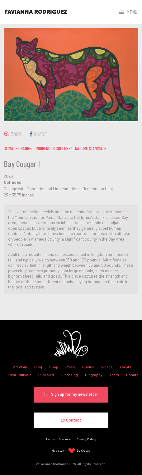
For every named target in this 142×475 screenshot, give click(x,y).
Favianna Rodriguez (35, 12)
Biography (93, 374)
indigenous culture (53, 148)
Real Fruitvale (19, 374)
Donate (132, 374)
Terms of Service (58, 439)
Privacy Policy (86, 439)
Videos (107, 367)
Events (125, 367)
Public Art (46, 374)
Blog (38, 367)
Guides (88, 367)
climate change (17, 148)
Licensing (69, 374)
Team (114, 374)
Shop (53, 367)
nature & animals (91, 148)
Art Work (20, 367)
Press (70, 367)
